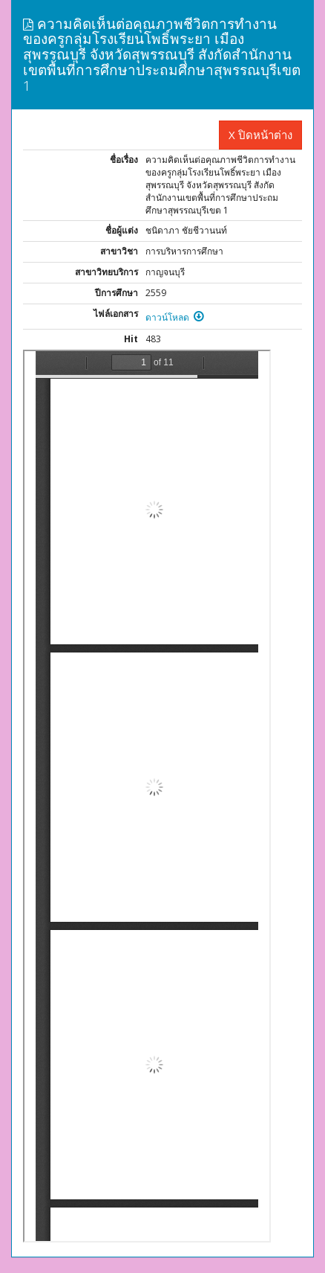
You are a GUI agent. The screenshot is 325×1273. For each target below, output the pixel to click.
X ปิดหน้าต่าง (260, 134)
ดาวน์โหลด (174, 317)
